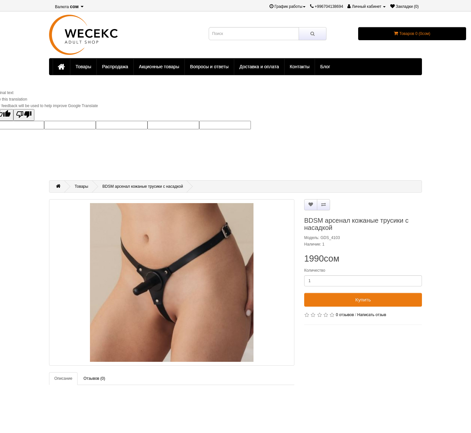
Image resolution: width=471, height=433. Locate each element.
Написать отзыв (371, 315)
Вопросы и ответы (209, 66)
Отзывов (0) (94, 378)
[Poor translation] (23, 115)
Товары (83, 66)
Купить (363, 299)
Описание (63, 378)
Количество (314, 270)
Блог (325, 66)
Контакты (299, 66)
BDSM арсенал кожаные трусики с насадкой (142, 186)
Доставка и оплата (259, 66)
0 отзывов (345, 315)
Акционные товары (159, 66)
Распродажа (115, 66)
